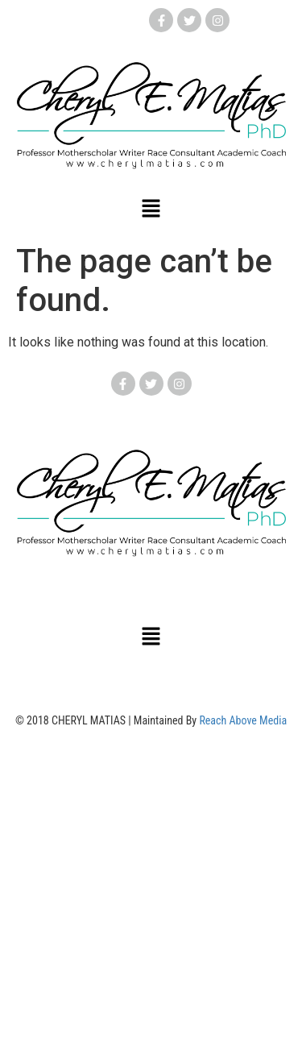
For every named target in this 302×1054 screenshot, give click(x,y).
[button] (150, 209)
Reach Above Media (243, 720)
